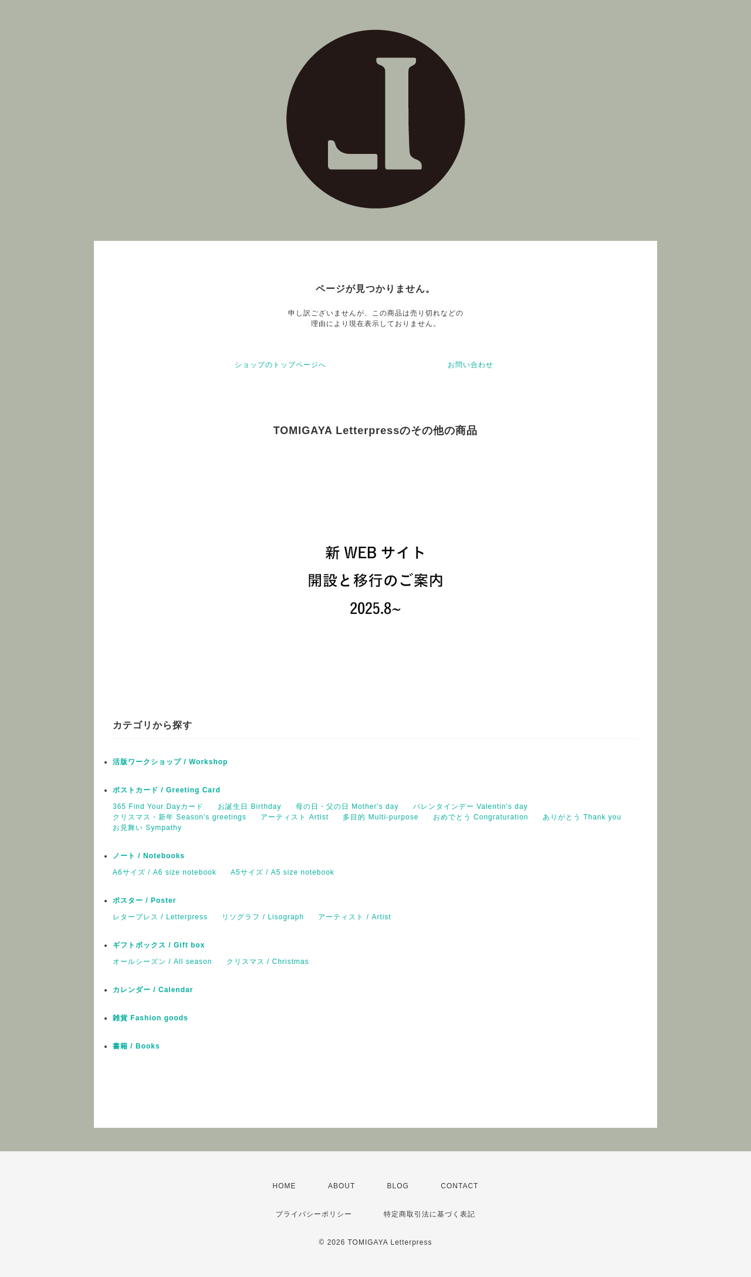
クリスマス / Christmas (267, 961)
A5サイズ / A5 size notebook (282, 872)
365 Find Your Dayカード (158, 806)
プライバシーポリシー (314, 1214)
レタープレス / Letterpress (160, 917)
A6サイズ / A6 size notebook (164, 872)
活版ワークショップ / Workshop (170, 762)
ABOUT (341, 1186)
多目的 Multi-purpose (380, 817)
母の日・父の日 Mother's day (347, 806)
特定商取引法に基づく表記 (429, 1214)
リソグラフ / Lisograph (263, 917)
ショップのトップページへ (280, 365)
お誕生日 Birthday (249, 806)
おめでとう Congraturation (481, 817)
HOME (284, 1186)
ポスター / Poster (144, 900)
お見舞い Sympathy (147, 828)
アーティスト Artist (295, 817)
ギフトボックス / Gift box (159, 945)
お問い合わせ (470, 365)
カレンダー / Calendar (153, 990)
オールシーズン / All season (162, 961)
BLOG (398, 1186)
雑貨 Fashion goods (150, 1018)
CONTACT (459, 1186)
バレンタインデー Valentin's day (470, 806)
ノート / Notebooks (149, 856)
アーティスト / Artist (354, 917)
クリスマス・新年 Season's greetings (179, 817)
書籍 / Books (136, 1046)
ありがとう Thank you (582, 817)
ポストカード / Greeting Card (167, 790)
